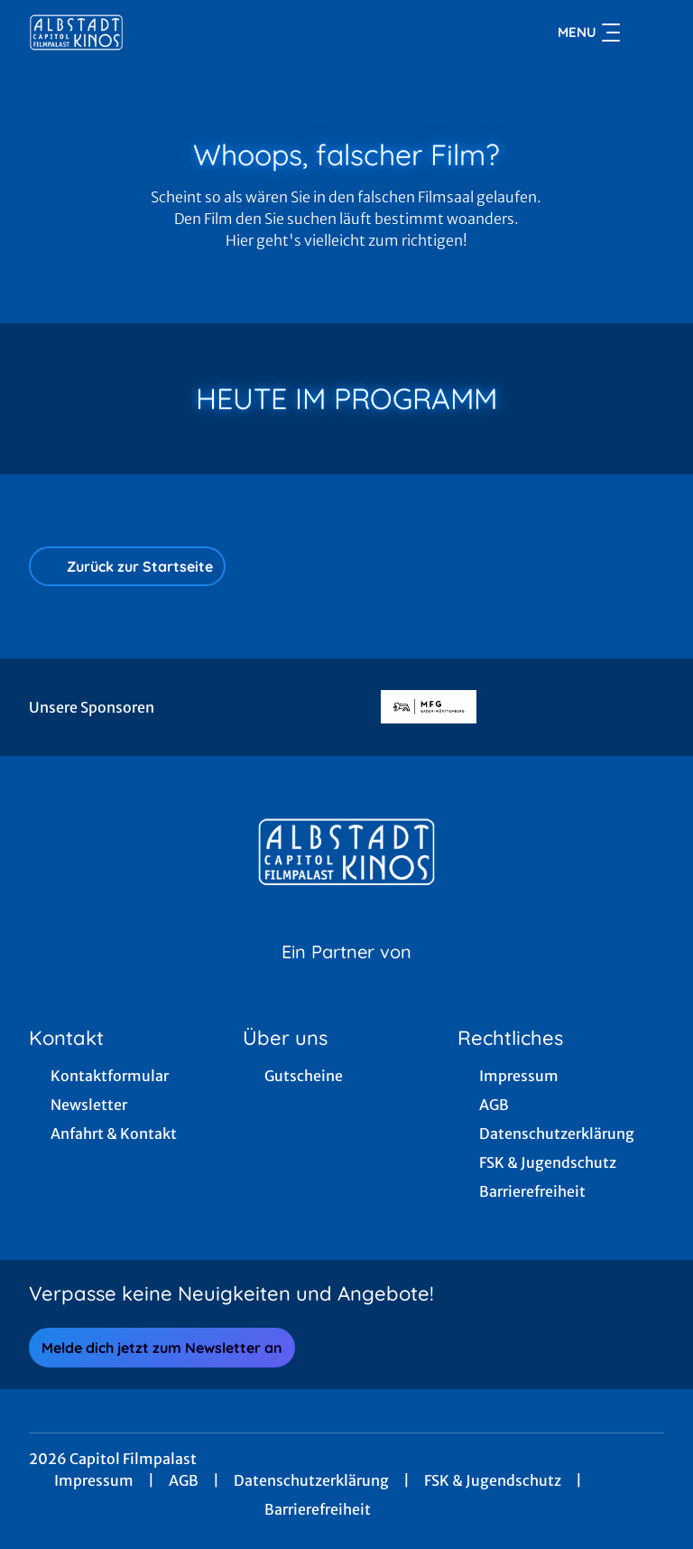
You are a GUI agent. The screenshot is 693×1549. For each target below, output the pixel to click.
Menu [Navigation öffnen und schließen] (589, 32)
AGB (184, 1480)
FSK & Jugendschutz (492, 1480)
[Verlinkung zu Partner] (429, 707)
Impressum (94, 1480)
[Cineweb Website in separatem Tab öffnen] (346, 974)
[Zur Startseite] (155, 32)
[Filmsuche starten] (646, 32)
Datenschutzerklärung (311, 1480)
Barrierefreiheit (317, 1509)
